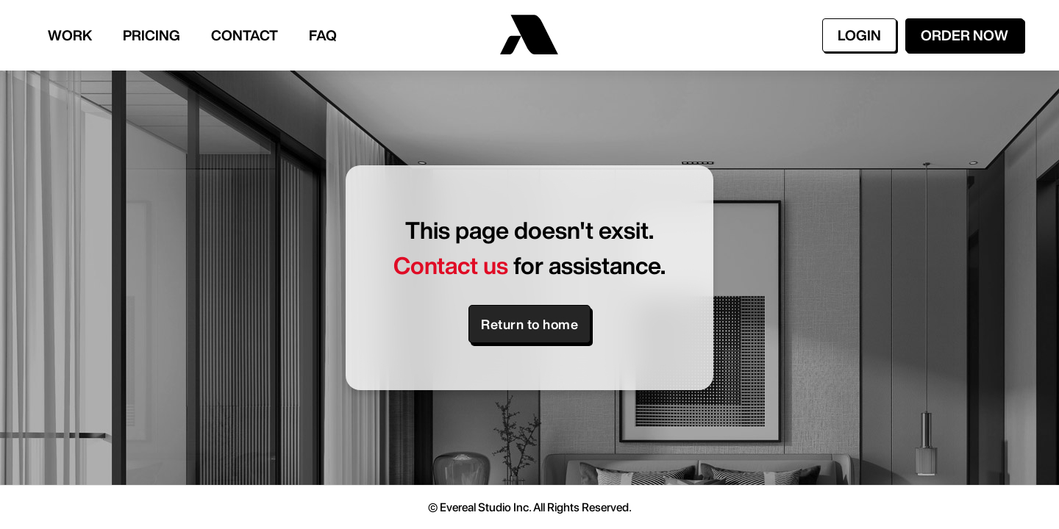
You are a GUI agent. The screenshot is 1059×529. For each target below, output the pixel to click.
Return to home (529, 324)
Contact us (450, 265)
